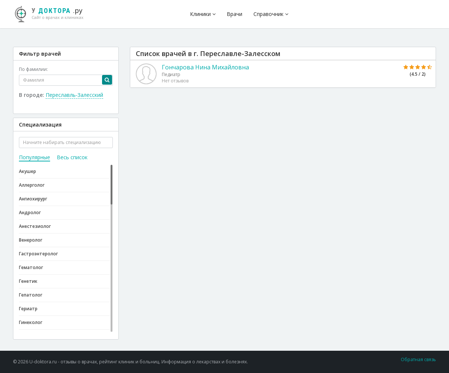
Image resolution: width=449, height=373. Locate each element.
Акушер (27, 171)
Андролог (30, 212)
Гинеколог (30, 322)
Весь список (72, 157)
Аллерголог (32, 185)
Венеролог (30, 240)
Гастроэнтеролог (38, 254)
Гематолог (31, 267)
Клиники (203, 13)
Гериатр (28, 308)
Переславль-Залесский (74, 94)
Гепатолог (30, 295)
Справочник (270, 13)
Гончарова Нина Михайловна (205, 67)
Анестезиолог (35, 226)
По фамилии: (33, 69)
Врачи (234, 13)
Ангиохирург (33, 199)
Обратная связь (418, 359)
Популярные (34, 157)
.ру (52, 13)
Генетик (28, 281)
